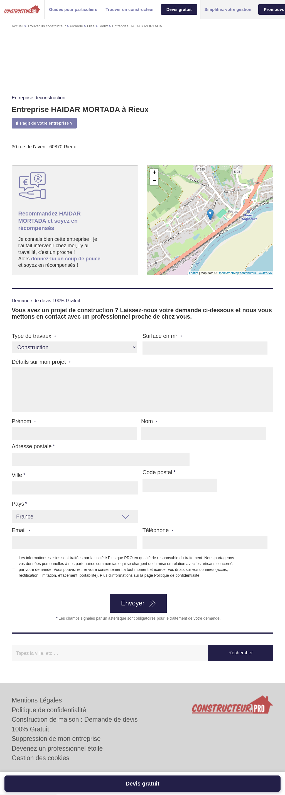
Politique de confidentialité (177, 575)
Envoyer (132, 603)
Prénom (24, 421)
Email (21, 530)
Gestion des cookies (40, 758)
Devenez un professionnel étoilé (57, 748)
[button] (73, 9)
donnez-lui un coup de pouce (65, 258)
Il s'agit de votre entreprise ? (44, 123)
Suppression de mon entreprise (56, 738)
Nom (149, 421)
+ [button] (154, 173)
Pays (18, 504)
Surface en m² (162, 336)
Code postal (157, 472)
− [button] (154, 181)
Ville (17, 475)
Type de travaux (34, 336)
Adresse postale (31, 446)
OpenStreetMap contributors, (237, 273)
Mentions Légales (37, 700)
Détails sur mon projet (41, 362)
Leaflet (193, 273)
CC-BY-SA (264, 273)
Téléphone (157, 530)
